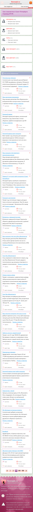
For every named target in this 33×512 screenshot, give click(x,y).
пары (8, 38)
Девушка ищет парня (13, 31)
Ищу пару (9, 66)
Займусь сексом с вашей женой (12, 333)
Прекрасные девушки (9, 352)
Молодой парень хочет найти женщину (14, 371)
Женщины (9, 19)
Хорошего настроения (9, 198)
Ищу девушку (11, 58)
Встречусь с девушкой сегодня (11, 217)
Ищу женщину (11, 49)
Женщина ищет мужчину (14, 21)
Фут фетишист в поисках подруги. (12, 410)
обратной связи (19, 509)
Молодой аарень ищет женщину (12, 133)
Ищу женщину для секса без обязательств (15, 236)
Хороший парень (7, 114)
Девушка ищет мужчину (14, 33)
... (16, 470)
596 (23, 470)
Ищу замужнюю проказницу (11, 97)
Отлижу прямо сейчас (9, 275)
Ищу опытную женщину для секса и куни (14, 313)
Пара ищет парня (12, 42)
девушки (9, 28)
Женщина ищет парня (13, 23)
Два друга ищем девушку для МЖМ (13, 450)
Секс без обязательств (9, 255)
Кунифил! (5, 431)
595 (19, 470)
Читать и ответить (23, 86)
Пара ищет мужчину (13, 40)
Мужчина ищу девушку (9, 78)
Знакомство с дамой (8, 390)
